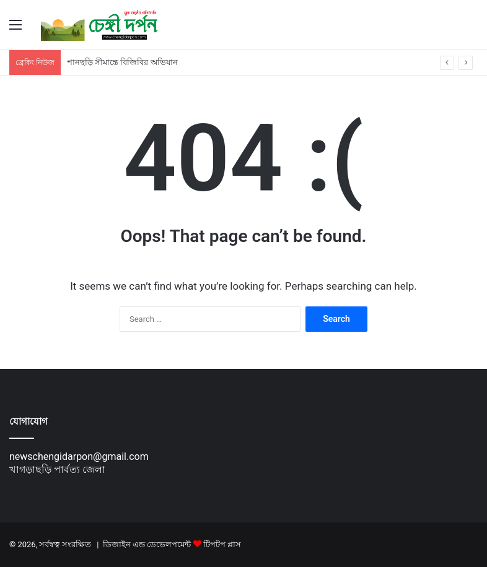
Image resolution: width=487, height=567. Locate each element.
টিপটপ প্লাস (222, 544)
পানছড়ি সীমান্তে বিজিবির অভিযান (122, 62)
